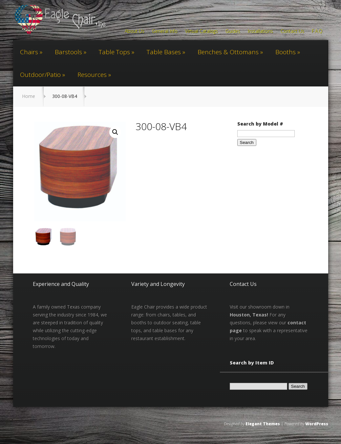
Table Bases (164, 52)
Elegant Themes (262, 423)
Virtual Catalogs (201, 31)
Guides (232, 31)
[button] (115, 132)
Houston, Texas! (249, 314)
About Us (134, 31)
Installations (260, 31)
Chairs (29, 52)
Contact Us (292, 31)
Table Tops (114, 52)
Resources (92, 74)
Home (28, 96)
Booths (285, 52)
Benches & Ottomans (228, 52)
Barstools (68, 52)
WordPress (316, 423)
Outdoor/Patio (40, 74)
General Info (165, 31)
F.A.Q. (317, 31)
